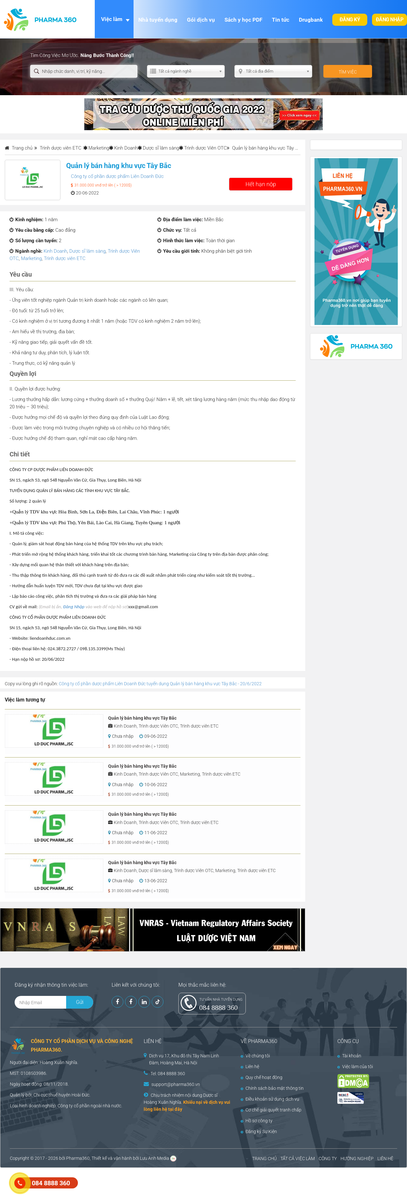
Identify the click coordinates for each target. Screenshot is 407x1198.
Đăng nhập (390, 20)
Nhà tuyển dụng (157, 20)
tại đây (175, 1109)
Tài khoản (349, 1055)
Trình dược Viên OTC (205, 148)
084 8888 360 (218, 1007)
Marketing (98, 148)
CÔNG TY (328, 1158)
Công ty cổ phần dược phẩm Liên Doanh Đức (117, 176)
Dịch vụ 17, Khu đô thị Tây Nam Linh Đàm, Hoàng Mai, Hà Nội (184, 1059)
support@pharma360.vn (175, 1084)
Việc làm (111, 19)
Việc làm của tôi (355, 1066)
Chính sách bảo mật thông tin (272, 1088)
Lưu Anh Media (154, 1158)
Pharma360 (78, 1158)
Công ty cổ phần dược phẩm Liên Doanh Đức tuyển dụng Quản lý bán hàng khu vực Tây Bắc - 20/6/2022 (160, 683)
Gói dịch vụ (201, 20)
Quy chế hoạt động (261, 1077)
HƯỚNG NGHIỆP (357, 1158)
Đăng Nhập (74, 607)
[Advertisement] (115, 1182)
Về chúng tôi (255, 1055)
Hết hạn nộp (260, 184)
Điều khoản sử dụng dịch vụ (270, 1099)
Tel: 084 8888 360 (167, 1073)
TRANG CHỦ (264, 1158)
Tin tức (280, 20)
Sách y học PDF (243, 20)
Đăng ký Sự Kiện (259, 1131)
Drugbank (311, 20)
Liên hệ (250, 1066)
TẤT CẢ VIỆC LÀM (297, 1158)
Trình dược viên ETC (65, 258)
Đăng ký (350, 20)
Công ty (65, 1105)
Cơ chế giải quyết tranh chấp (271, 1109)
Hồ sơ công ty (256, 1120)
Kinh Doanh (126, 148)
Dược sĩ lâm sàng (161, 148)
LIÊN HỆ (385, 1158)
